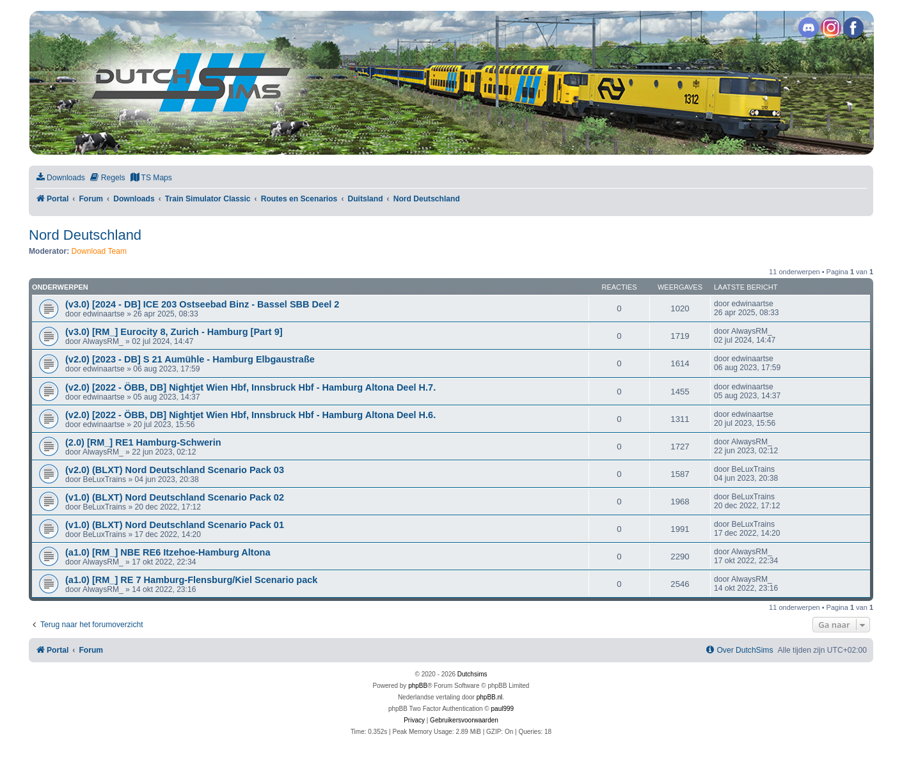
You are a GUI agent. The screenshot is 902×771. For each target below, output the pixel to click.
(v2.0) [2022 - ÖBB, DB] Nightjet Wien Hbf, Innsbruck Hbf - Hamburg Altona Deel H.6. (250, 415)
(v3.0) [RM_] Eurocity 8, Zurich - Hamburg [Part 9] (174, 332)
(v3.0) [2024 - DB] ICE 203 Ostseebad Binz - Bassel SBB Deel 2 (202, 304)
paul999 (502, 708)
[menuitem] (60, 178)
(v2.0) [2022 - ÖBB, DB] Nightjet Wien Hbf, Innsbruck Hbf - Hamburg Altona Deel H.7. (250, 387)
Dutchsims (472, 674)
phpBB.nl (490, 697)
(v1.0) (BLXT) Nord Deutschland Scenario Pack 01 (174, 525)
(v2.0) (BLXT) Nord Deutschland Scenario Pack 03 (174, 470)
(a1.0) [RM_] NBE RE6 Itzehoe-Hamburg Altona (167, 552)
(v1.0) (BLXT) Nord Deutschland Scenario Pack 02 (174, 497)
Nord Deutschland (85, 235)
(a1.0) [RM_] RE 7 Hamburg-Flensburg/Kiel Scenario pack (191, 580)
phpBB (417, 685)
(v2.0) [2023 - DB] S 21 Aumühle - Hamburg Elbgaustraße (190, 359)
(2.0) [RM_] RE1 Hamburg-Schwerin (143, 442)
